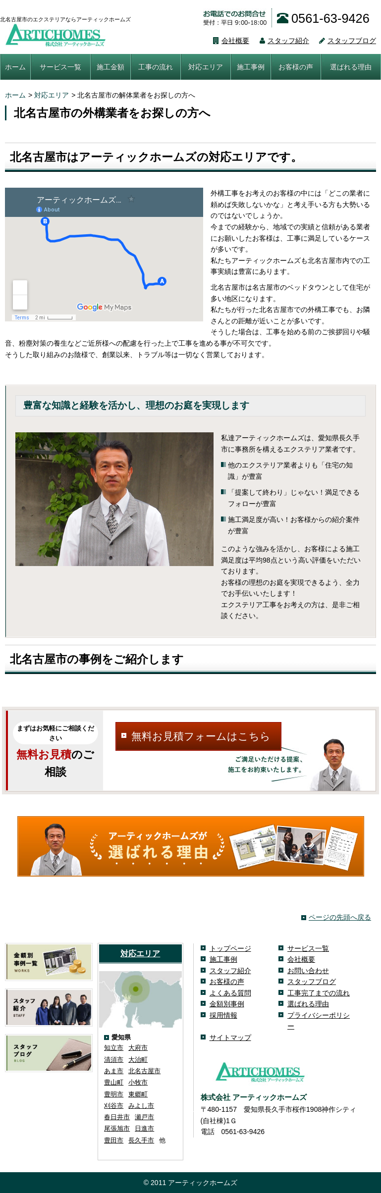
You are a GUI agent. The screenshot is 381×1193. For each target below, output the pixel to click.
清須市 (113, 1059)
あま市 (113, 1071)
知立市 (113, 1047)
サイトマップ (230, 1037)
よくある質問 (230, 993)
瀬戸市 (144, 1117)
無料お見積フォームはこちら (201, 736)
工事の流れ (155, 67)
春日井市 (117, 1117)
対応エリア (205, 67)
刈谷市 (113, 1105)
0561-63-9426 (323, 18)
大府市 (138, 1047)
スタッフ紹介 (279, 41)
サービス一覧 (60, 67)
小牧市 (138, 1082)
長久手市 (141, 1140)
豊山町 (113, 1082)
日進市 (144, 1128)
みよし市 (141, 1105)
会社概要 (226, 41)
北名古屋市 (144, 1071)
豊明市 (113, 1094)
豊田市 (113, 1140)
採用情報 (223, 1015)
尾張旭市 (117, 1128)
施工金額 (110, 67)
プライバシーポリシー (318, 1021)
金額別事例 (227, 1004)
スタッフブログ (342, 41)
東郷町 (138, 1094)
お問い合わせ (308, 971)
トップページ (230, 948)
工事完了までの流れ (318, 993)
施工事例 (251, 67)
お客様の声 (295, 67)
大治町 (138, 1059)
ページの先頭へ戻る (340, 917)
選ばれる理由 (351, 67)
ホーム (15, 67)
